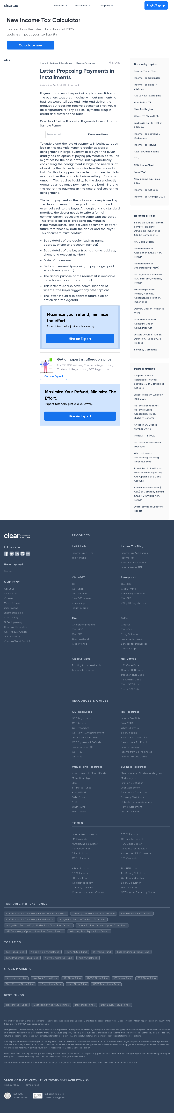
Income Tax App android (135, 553)
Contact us (10, 593)
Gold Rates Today (82, 882)
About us (9, 588)
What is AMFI (79, 806)
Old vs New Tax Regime (147, 95)
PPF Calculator (129, 834)
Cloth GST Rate (130, 684)
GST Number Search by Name (138, 892)
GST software (80, 593)
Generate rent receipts (134, 848)
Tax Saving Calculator (133, 873)
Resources (83, 5)
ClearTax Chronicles (15, 627)
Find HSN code (129, 868)
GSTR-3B (77, 756)
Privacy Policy (11, 1084)
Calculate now (30, 45)
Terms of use (31, 1084)
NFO (74, 802)
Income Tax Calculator (147, 77)
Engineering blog (13, 612)
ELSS (74, 782)
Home (43, 63)
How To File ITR (142, 102)
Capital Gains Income (146, 151)
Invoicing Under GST (83, 747)
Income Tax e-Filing (145, 71)
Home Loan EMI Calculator (136, 853)
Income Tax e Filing (82, 553)
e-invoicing (78, 603)
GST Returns (79, 723)
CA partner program (83, 624)
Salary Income (129, 732)
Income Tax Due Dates (134, 756)
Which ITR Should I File (146, 116)
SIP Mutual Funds (81, 787)
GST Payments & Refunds (86, 742)
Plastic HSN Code (131, 679)
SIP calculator (80, 853)
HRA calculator (80, 868)
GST (74, 584)
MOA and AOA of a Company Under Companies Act (145, 323)
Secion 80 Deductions (133, 562)
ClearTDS (126, 598)
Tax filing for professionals (86, 665)
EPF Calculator (129, 887)
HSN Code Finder (130, 665)
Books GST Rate (130, 689)
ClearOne (126, 629)
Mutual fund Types (82, 778)
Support (8, 571)
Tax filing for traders (83, 670)
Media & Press (12, 603)
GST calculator (80, 858)
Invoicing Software (131, 639)
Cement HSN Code (132, 670)
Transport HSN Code (132, 674)
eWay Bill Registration (133, 603)
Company (106, 5)
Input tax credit (81, 608)
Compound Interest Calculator (89, 892)
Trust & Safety (12, 636)
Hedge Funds (79, 792)
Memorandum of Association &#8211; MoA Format (148, 252)
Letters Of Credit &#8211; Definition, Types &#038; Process (148, 338)
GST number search (132, 839)
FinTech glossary (13, 622)
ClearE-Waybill (129, 588)
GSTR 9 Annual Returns (85, 737)
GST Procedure (80, 728)
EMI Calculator (80, 839)
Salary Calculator (131, 882)
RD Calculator (80, 873)
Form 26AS (140, 172)
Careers (8, 598)
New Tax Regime (143, 109)
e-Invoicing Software (133, 593)
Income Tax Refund (145, 144)
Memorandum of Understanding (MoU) (142, 773)
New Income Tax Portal (134, 742)
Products (61, 5)
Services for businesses (134, 643)
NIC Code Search (144, 241)
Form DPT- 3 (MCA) (144, 435)
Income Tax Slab (130, 718)
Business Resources (85, 63)
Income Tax (127, 557)
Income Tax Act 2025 (146, 189)
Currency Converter (83, 887)
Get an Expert (53, 376)
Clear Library (11, 617)
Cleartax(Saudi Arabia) (17, 641)
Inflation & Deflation (132, 782)
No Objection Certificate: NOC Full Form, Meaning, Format (148, 278)
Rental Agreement (131, 806)
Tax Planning (79, 557)
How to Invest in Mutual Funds (89, 773)
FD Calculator (80, 878)
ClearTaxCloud (80, 639)
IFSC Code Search (131, 843)
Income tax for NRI (131, 567)
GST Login (78, 588)
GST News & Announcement (88, 732)
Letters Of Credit (130, 811)
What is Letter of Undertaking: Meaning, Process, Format (147, 457)
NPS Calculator (129, 858)
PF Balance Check (144, 165)
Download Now (98, 134)
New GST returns (81, 598)
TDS (136, 158)
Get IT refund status (132, 878)
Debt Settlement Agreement (137, 802)
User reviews (11, 608)
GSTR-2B (77, 751)
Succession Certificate (134, 792)
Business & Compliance (61, 63)
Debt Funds (78, 797)
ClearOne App (129, 648)
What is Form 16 (130, 728)
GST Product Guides (15, 631)
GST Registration (81, 718)
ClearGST (126, 584)
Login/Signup (156, 5)
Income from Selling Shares (136, 751)
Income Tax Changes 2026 (149, 196)
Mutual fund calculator (84, 843)
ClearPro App (79, 643)
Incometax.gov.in (130, 747)
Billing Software (130, 634)
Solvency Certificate (145, 349)
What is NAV (79, 811)
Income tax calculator (84, 834)
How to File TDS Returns (134, 737)
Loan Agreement (130, 787)
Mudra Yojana (128, 778)
